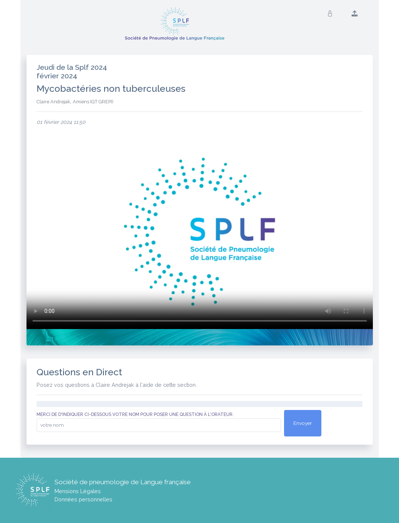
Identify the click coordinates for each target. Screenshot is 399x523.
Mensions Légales (77, 491)
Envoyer (302, 423)
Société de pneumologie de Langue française (122, 482)
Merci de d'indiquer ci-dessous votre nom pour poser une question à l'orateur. (135, 414)
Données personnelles (83, 499)
